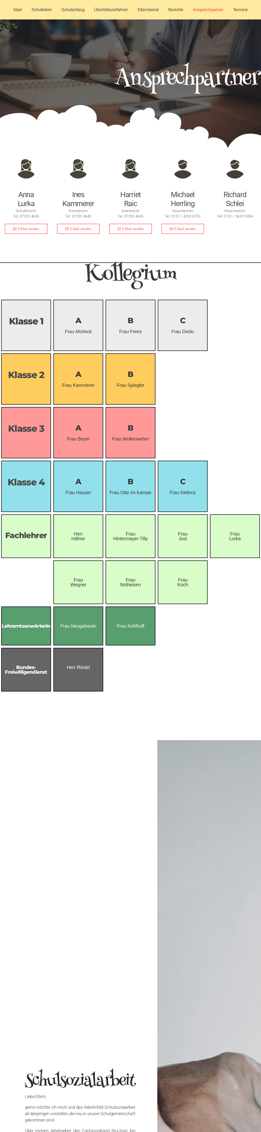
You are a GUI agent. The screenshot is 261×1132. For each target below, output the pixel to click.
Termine (240, 9)
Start (17, 9)
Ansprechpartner (208, 9)
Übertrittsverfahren (111, 9)
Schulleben (42, 9)
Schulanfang (72, 9)
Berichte (175, 9)
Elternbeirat (148, 9)
